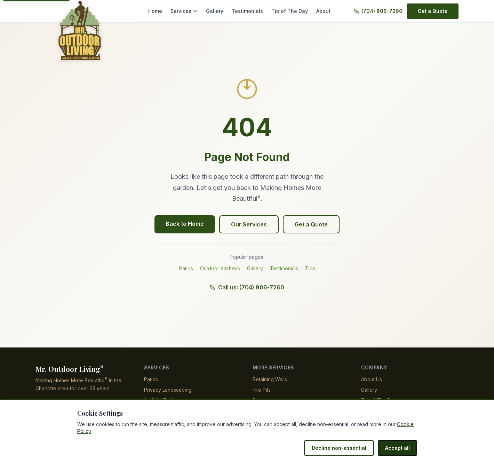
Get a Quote (433, 11)
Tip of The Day (291, 11)
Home (163, 11)
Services (191, 11)
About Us (371, 379)
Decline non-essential (342, 448)
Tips (310, 268)
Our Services (249, 224)
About (323, 11)
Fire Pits (262, 389)
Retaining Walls (270, 379)
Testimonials (251, 11)
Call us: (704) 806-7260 (247, 287)
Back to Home (186, 223)
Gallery (221, 11)
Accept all (398, 448)
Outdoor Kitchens (220, 268)
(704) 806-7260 (383, 11)
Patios (186, 268)
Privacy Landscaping (167, 389)
